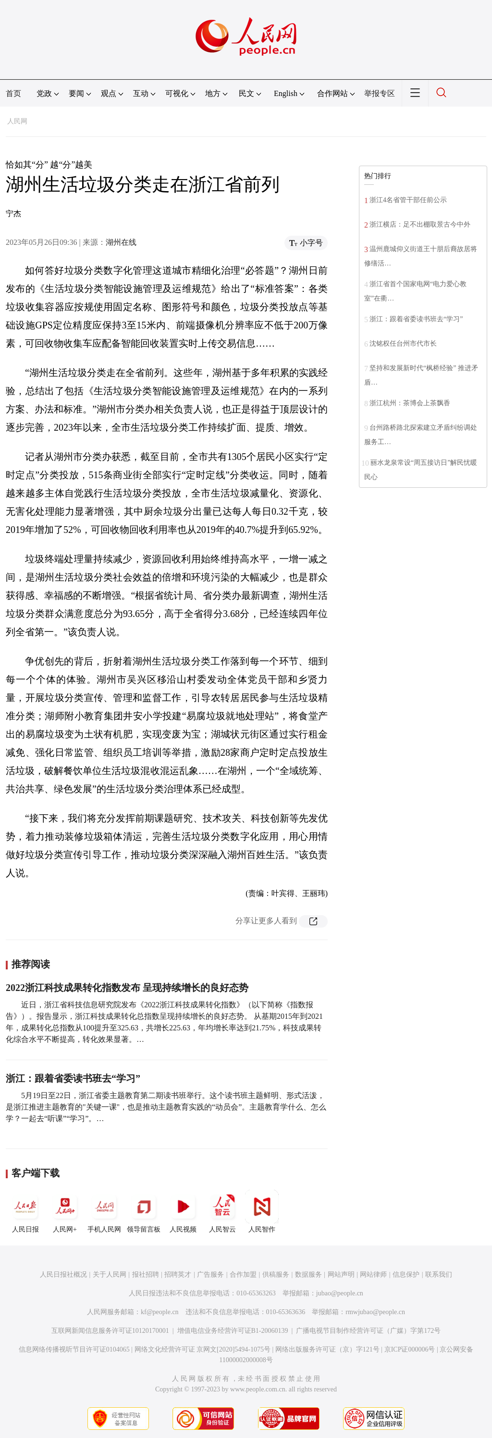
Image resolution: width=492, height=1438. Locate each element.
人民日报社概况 (63, 1274)
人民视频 (183, 1211)
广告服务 (210, 1274)
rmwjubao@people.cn (375, 1312)
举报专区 (379, 93)
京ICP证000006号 (409, 1349)
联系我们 (438, 1274)
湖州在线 (121, 242)
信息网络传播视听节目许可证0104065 (74, 1349)
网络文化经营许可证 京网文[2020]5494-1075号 (203, 1349)
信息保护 (406, 1274)
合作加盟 (243, 1274)
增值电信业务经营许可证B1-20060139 (232, 1330)
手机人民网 (104, 1211)
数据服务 (308, 1274)
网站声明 (341, 1274)
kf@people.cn (160, 1312)
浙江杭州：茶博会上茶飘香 (409, 403)
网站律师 (373, 1274)
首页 (13, 93)
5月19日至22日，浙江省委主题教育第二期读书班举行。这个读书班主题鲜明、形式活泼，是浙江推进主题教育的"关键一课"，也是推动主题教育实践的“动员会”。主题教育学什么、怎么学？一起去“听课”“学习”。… (166, 1107)
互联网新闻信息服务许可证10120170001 (110, 1330)
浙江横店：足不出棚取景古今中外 (419, 224)
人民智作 (262, 1211)
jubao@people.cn (339, 1293)
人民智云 (222, 1211)
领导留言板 (143, 1211)
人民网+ (65, 1211)
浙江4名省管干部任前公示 (408, 200)
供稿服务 (275, 1274)
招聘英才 (177, 1274)
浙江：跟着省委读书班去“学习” (73, 1078)
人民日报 (25, 1211)
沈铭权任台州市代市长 (403, 343)
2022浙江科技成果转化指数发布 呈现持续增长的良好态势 (127, 987)
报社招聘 (145, 1274)
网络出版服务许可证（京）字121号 (327, 1349)
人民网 (17, 121)
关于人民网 (109, 1274)
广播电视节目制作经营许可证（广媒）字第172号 (368, 1330)
